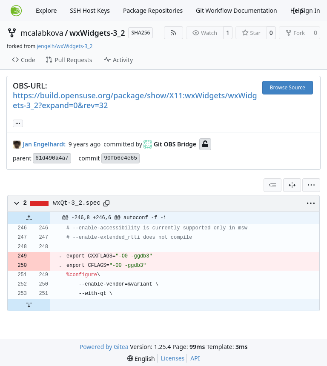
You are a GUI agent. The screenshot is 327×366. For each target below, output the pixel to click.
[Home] (16, 10)
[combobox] (272, 185)
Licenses (173, 358)
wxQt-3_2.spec (76, 203)
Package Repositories (153, 10)
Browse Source (287, 87)
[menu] (311, 185)
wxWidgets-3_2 (97, 33)
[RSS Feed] (174, 32)
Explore (46, 10)
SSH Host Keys (90, 10)
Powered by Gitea (104, 347)
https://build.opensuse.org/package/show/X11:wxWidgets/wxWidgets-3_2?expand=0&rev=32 (135, 100)
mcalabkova (41, 33)
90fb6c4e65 (120, 158)
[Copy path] (106, 203)
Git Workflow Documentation (236, 10)
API (195, 358)
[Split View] (292, 185)
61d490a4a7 (52, 158)
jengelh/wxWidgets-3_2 (64, 46)
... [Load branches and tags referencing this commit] (17, 123)
